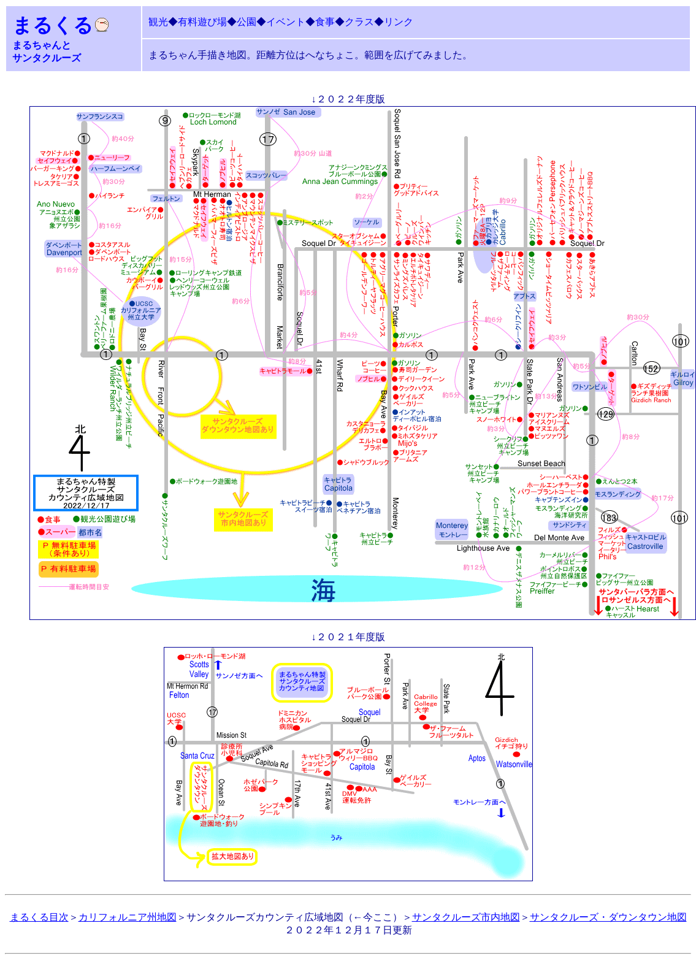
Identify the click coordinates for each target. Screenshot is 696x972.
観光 (158, 22)
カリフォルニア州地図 (127, 917)
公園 (246, 22)
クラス (359, 22)
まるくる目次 (39, 917)
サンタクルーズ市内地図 (466, 917)
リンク (398, 22)
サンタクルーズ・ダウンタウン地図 (608, 917)
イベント (285, 22)
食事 (325, 22)
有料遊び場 (202, 22)
